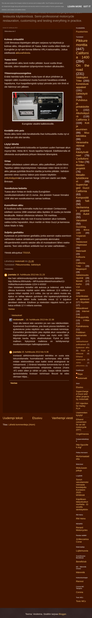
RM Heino (81, 518)
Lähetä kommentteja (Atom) (21, 424)
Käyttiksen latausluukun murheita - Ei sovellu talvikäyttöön (82, 504)
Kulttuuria (80, 257)
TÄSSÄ (26, 252)
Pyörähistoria (82, 326)
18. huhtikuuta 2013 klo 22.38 (40, 319)
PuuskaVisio (82, 31)
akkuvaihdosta (23, 53)
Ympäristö (81, 236)
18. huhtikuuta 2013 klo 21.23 (31, 274)
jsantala (12, 274)
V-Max (86, 320)
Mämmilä (80, 572)
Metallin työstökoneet (82, 178)
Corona (79, 592)
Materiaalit (81, 251)
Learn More (75, 6)
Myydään (85, 302)
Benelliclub (81, 561)
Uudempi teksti (13, 418)
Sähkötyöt (36, 264)
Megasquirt (81, 269)
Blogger (62, 614)
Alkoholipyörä (12, 178)
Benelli (79, 281)
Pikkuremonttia (23, 264)
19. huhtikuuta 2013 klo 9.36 (35, 352)
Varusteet (81, 220)
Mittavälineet (82, 308)
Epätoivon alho (82, 347)
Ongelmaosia (82, 434)
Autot (86, 213)
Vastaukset (16, 315)
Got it (87, 6)
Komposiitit (82, 197)
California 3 (82, 119)
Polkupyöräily (82, 317)
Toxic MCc (81, 601)
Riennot (79, 581)
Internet (85, 311)
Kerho (79, 284)
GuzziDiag (81, 227)
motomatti (18, 319)
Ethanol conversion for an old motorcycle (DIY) (81, 424)
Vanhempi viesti (62, 418)
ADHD (78, 363)
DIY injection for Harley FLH (82, 406)
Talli (87, 200)
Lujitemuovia (82, 551)
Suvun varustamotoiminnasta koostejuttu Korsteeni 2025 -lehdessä (82, 487)
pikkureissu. (80, 366)
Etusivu (37, 418)
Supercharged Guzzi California (82, 188)
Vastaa (11, 309)
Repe (80, 374)
